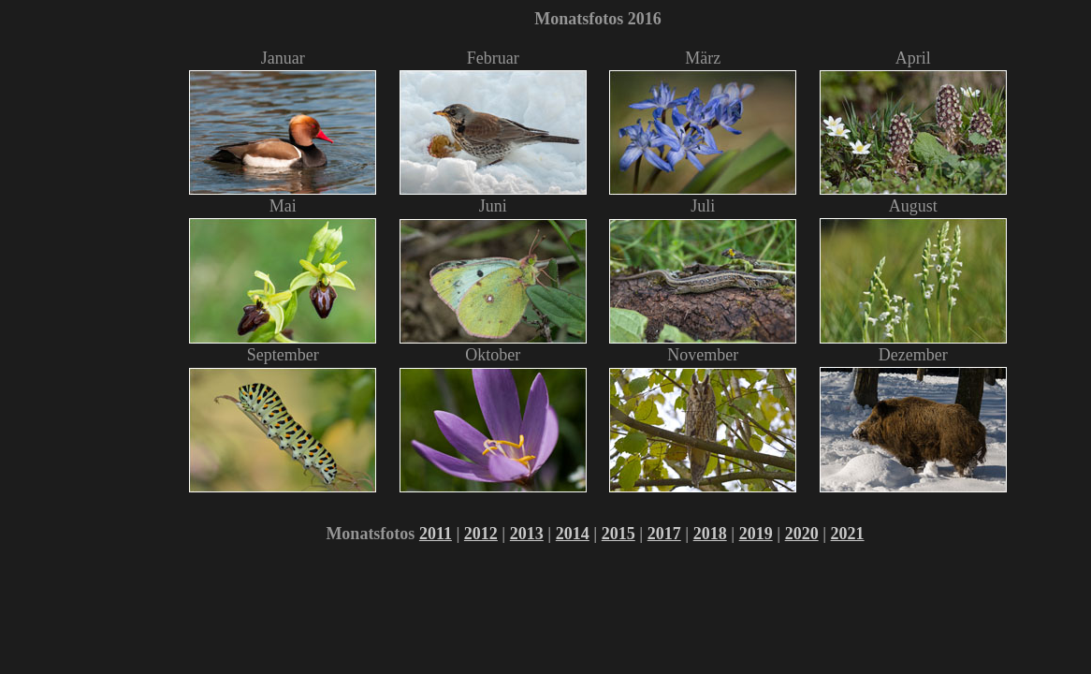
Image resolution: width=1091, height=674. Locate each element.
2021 (848, 533)
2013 (527, 533)
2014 (572, 533)
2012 (481, 533)
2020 (802, 533)
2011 (435, 533)
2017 (664, 533)
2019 (756, 533)
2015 (618, 533)
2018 (710, 533)
